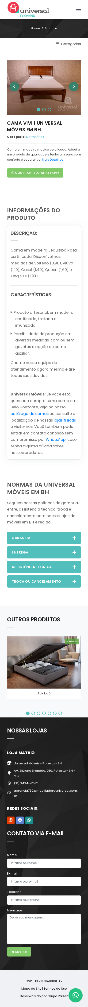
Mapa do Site (31, 988)
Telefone (14, 892)
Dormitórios (35, 137)
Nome (12, 855)
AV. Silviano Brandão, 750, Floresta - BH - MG (44, 773)
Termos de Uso (55, 988)
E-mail (12, 873)
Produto (51, 28)
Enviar (19, 952)
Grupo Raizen (58, 996)
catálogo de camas (30, 413)
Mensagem (16, 910)
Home (35, 28)
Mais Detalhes (52, 159)
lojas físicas (65, 420)
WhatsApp (56, 439)
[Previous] (14, 86)
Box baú (44, 693)
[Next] (73, 86)
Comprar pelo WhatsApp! (35, 173)
